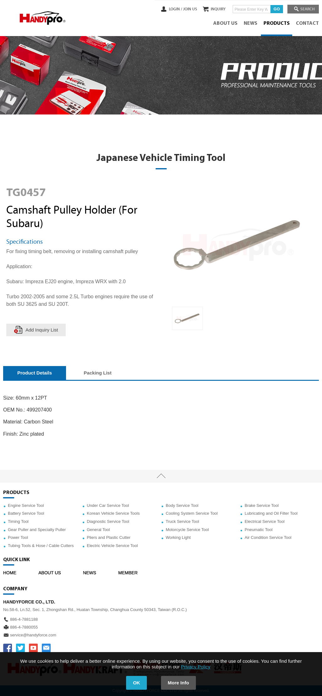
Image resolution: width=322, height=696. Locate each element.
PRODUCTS (277, 23)
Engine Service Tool (26, 505)
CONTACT (307, 23)
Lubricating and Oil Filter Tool (271, 513)
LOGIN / (171, 9)
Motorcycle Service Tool (187, 529)
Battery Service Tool (26, 513)
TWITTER (20, 648)
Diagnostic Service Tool (108, 521)
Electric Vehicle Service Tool (112, 545)
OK (136, 682)
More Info (178, 682)
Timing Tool (18, 521)
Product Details (34, 372)
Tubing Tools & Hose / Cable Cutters (41, 545)
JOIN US (186, 9)
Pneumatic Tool (259, 529)
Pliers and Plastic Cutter (108, 537)
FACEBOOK (7, 648)
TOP (161, 476)
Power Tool (18, 537)
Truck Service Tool (182, 521)
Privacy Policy (195, 666)
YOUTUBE (33, 648)
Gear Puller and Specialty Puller (37, 529)
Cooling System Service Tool (192, 513)
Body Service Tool (182, 505)
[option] (187, 318)
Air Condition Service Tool (268, 537)
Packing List (97, 372)
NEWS (250, 23)
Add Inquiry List (41, 329)
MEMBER (127, 572)
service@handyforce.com (33, 635)
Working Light (178, 537)
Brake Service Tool (262, 505)
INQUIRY (216, 9)
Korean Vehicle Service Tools (113, 513)
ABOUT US (225, 23)
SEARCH (306, 9)
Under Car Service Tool (108, 505)
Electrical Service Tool (265, 521)
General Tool (98, 529)
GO (275, 9)
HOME (9, 572)
